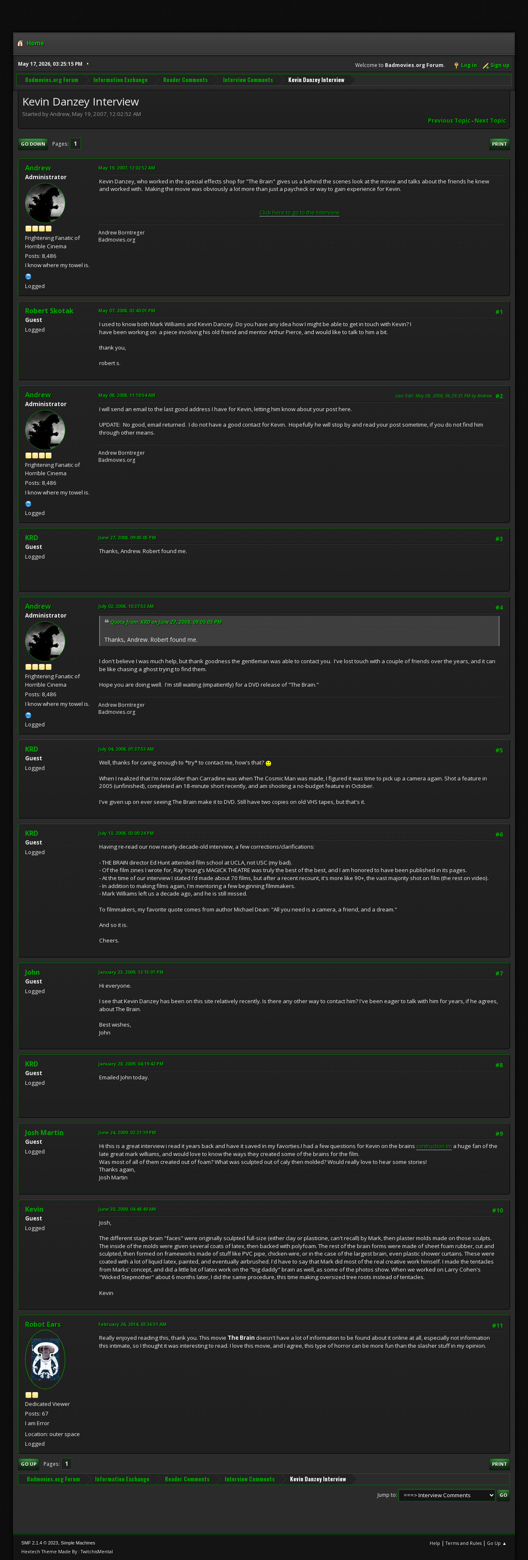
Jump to (386, 1494)
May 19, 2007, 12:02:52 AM (126, 168)
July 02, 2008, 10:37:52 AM (126, 606)
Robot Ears (43, 1324)
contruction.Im (434, 1146)
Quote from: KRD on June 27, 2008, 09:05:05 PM (166, 622)
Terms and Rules (464, 1543)
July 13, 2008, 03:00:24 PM (126, 833)
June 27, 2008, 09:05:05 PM (127, 537)
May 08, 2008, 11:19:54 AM (126, 395)
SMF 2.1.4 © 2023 (39, 1542)
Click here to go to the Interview (299, 212)
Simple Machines (78, 1542)
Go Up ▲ (497, 1543)
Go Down (33, 144)
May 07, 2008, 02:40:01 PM (126, 310)
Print (499, 144)
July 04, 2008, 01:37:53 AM (126, 749)
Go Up (28, 1464)
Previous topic (449, 120)
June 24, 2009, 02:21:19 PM (127, 1132)
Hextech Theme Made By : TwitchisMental (67, 1551)
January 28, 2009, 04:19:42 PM (131, 1064)
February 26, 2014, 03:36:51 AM (132, 1324)
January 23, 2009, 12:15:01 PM (131, 972)
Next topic (490, 120)
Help (435, 1543)
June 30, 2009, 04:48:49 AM (127, 1209)
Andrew (38, 167)
